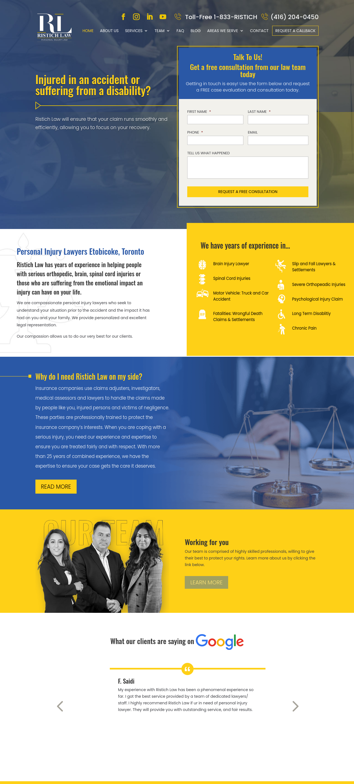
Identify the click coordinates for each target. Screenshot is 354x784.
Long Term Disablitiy (311, 314)
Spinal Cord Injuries (231, 278)
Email (252, 132)
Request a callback (295, 31)
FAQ (180, 31)
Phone (195, 132)
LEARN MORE (206, 582)
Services (133, 31)
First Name (199, 112)
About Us (109, 31)
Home (87, 31)
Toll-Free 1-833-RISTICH (220, 17)
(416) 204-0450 (294, 17)
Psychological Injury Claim (317, 299)
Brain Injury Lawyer (231, 264)
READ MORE (56, 486)
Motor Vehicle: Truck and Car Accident (241, 296)
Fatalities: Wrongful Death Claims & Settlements (237, 317)
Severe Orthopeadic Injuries (318, 285)
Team (160, 31)
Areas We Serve (222, 31)
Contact (259, 31)
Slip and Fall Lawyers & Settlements (313, 267)
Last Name (259, 112)
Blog (196, 31)
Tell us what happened (208, 153)
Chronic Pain (304, 328)
